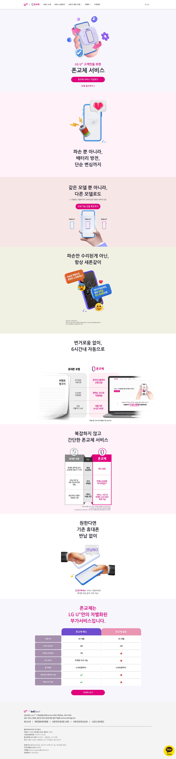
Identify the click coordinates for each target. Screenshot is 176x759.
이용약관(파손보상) (80, 721)
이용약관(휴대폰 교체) (60, 721)
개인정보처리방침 (41, 721)
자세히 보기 (88, 693)
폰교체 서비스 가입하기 (88, 79)
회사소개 (27, 721)
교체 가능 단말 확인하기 (88, 206)
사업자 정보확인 (98, 721)
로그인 (147, 4)
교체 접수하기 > (88, 86)
